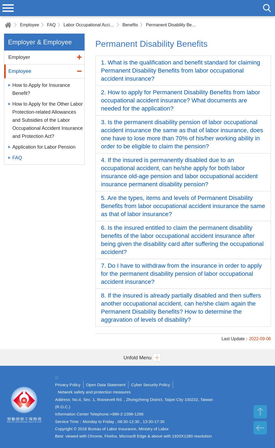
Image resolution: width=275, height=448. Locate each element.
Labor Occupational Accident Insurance (89, 25)
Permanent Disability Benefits (171, 25)
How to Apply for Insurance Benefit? (41, 89)
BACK (260, 428)
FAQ (51, 25)
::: (57, 377)
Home (8, 25)
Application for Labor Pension (43, 147)
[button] (137, 357)
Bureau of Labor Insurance (24, 407)
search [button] (267, 8)
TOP (260, 411)
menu (8, 8)
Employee (29, 25)
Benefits (130, 25)
